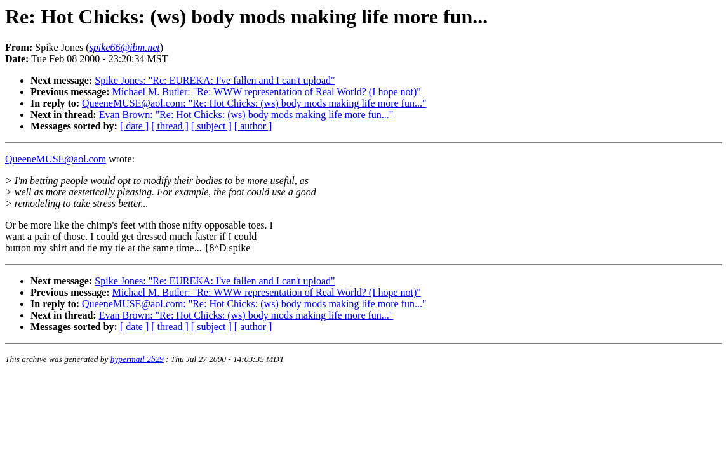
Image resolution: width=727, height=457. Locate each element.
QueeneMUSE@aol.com (55, 159)
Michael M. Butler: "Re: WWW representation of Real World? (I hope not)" (266, 91)
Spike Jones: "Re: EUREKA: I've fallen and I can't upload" (215, 80)
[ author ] (253, 126)
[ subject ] (211, 126)
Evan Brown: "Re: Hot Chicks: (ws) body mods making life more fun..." (246, 114)
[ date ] (134, 126)
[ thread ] (170, 126)
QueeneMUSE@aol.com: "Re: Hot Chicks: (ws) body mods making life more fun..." (254, 103)
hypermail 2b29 (137, 359)
